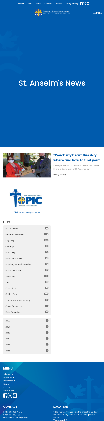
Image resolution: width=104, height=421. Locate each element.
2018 (26, 332)
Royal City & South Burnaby (26, 264)
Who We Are (10, 374)
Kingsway (26, 240)
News (6, 384)
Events (6, 387)
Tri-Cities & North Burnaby (26, 300)
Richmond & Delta (26, 258)
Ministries (8, 377)
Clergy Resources (26, 306)
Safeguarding (72, 3)
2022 (26, 320)
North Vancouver (26, 270)
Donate (59, 3)
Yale (26, 282)
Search (21, 3)
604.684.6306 (9, 411)
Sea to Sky (26, 276)
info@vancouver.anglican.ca (15, 417)
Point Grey (26, 252)
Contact (48, 3)
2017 (26, 338)
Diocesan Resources (26, 234)
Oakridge (26, 246)
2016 (26, 344)
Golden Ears (26, 294)
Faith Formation (26, 312)
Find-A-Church (34, 3)
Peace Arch (26, 288)
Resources (9, 380)
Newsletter (8, 390)
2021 (26, 326)
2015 (26, 350)
